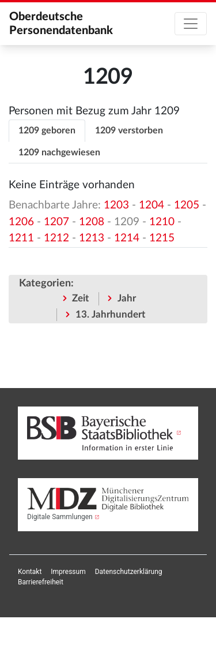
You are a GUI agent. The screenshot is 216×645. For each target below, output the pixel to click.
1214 (126, 238)
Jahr (127, 298)
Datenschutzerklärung (128, 572)
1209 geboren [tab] (46, 130)
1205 (186, 205)
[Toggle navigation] (191, 23)
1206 (21, 222)
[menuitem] (29, 571)
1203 (116, 205)
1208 (91, 222)
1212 (56, 238)
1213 (91, 238)
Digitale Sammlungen (60, 517)
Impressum (68, 572)
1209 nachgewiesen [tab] (59, 152)
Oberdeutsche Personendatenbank (61, 23)
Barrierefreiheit (40, 582)
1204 (151, 205)
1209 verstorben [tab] (129, 130)
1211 (21, 238)
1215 (162, 238)
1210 (162, 222)
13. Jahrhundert (110, 314)
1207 (56, 222)
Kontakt (29, 572)
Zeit (80, 298)
